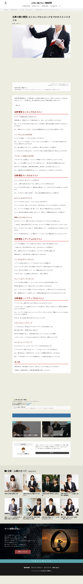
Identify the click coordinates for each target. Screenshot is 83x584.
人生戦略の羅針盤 (26, 6)
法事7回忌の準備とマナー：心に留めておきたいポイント (50, 518)
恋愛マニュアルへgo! (22, 551)
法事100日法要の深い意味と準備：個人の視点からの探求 (32, 518)
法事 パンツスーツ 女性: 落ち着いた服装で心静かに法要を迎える (13, 518)
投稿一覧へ (52, 452)
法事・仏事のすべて (29, 9)
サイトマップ (47, 567)
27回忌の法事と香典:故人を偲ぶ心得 (50, 494)
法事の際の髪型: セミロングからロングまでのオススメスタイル (47, 9)
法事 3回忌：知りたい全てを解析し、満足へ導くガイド (69, 518)
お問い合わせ (55, 567)
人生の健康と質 (53, 6)
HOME (7, 9)
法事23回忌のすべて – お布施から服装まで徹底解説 (69, 494)
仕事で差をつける (35, 6)
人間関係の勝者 (44, 6)
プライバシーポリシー (37, 567)
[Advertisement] (41, 71)
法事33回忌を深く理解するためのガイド (31, 494)
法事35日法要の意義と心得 (11, 493)
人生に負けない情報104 (41, 3)
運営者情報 (27, 567)
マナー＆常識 (21, 9)
